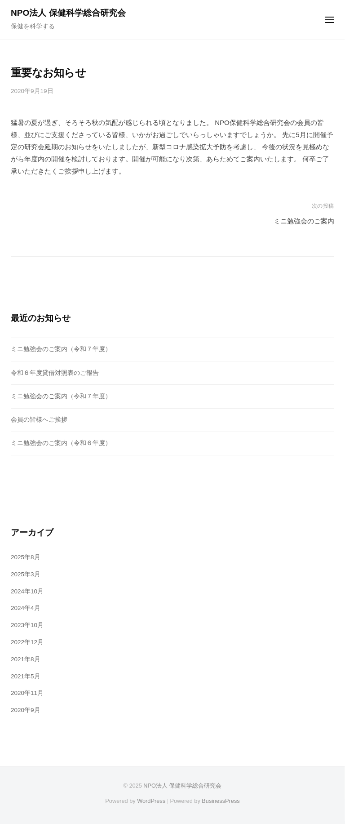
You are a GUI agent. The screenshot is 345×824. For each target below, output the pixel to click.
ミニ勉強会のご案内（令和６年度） (61, 443)
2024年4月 (25, 608)
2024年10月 (27, 591)
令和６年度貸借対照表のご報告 (55, 373)
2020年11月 (27, 693)
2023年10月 (27, 625)
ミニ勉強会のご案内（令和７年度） (61, 349)
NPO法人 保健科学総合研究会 (68, 13)
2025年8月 (25, 557)
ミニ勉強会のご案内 (304, 221)
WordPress (151, 800)
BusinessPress (220, 800)
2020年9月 (25, 710)
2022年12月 (27, 642)
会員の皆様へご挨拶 (39, 419)
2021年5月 (25, 676)
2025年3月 (25, 574)
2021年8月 (25, 659)
